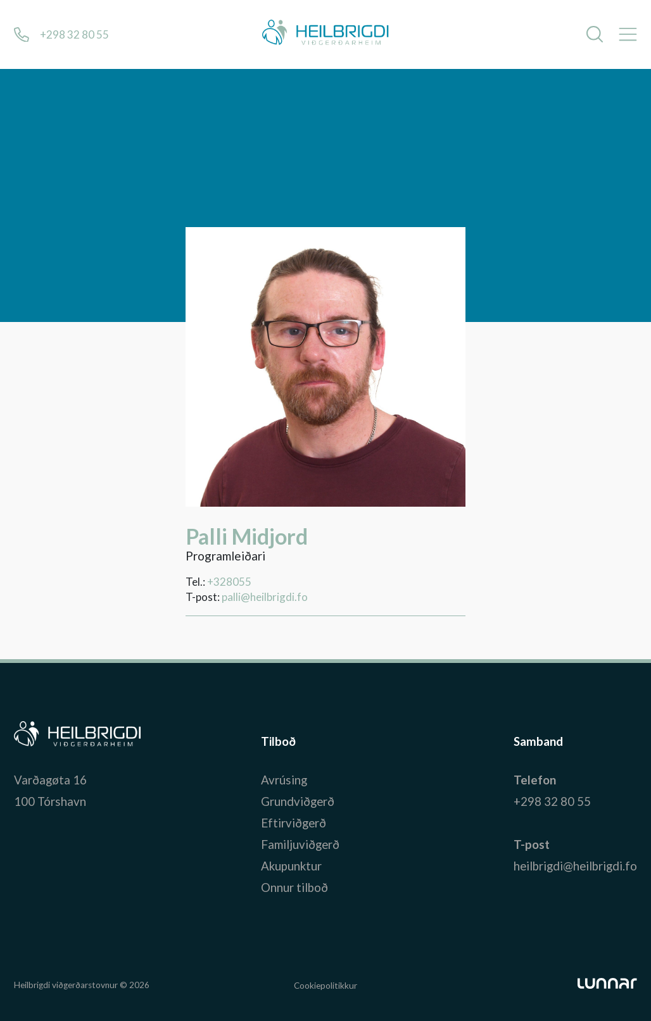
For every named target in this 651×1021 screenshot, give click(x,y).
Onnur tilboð (294, 887)
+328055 (229, 581)
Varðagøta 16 (50, 780)
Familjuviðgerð (300, 844)
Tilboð (278, 742)
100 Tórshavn (50, 801)
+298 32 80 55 (552, 801)
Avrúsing (284, 780)
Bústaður (39, 742)
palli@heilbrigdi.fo (265, 596)
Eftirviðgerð (293, 823)
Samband (538, 742)
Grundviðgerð (297, 801)
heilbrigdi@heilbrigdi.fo (575, 866)
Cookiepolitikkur (325, 986)
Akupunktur (291, 866)
